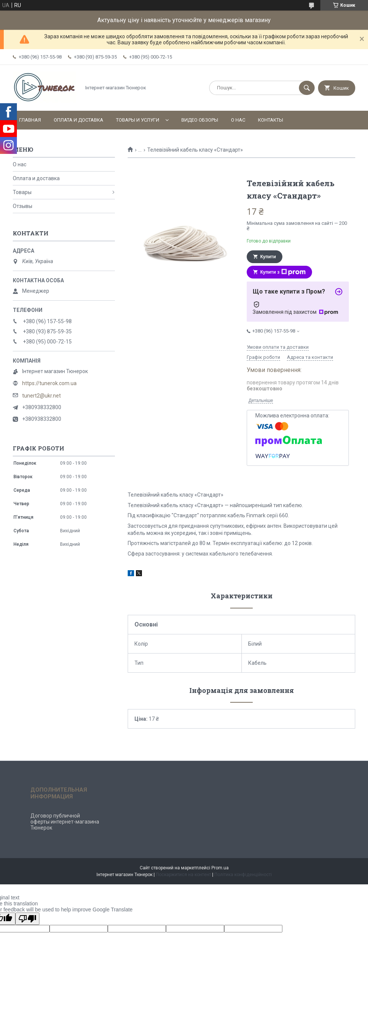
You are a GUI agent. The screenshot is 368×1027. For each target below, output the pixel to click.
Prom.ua (220, 867)
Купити (268, 256)
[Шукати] (307, 88)
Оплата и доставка (78, 120)
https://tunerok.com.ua (49, 383)
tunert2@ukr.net (41, 396)
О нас (238, 120)
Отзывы (22, 206)
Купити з (283, 272)
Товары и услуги (137, 120)
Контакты (270, 120)
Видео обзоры (199, 120)
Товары (22, 192)
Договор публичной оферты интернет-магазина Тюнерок (64, 822)
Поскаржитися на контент (183, 874)
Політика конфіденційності (243, 874)
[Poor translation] (27, 919)
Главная (30, 120)
